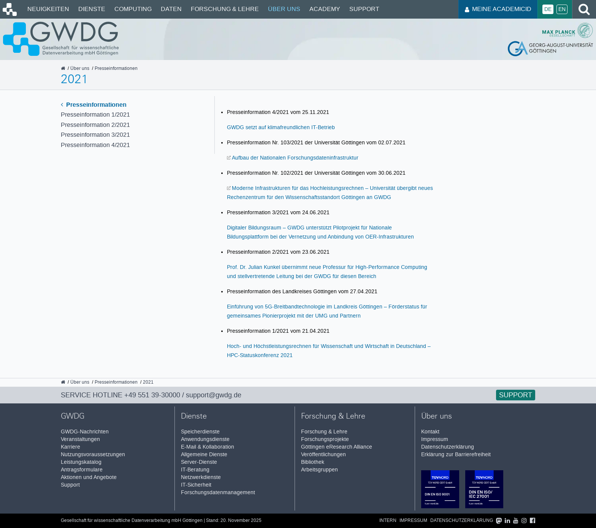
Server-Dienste (199, 462)
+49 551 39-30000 (152, 395)
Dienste (91, 9)
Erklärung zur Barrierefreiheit (456, 454)
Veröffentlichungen (323, 454)
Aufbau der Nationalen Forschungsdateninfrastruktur (295, 158)
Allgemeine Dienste (204, 454)
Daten (171, 9)
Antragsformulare (82, 470)
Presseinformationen (94, 104)
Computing (133, 9)
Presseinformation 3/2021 (95, 134)
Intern (387, 520)
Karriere (70, 447)
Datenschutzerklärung (447, 447)
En (562, 9)
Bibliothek (312, 462)
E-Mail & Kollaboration (207, 447)
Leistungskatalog (81, 462)
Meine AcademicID (498, 9)
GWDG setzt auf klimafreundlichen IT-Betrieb (281, 127)
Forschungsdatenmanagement (218, 492)
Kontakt (430, 432)
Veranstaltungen (80, 439)
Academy (324, 9)
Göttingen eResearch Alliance (336, 447)
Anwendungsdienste (205, 439)
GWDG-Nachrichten (85, 432)
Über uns (284, 9)
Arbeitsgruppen (319, 470)
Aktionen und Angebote (89, 477)
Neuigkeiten (48, 9)
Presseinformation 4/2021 (95, 145)
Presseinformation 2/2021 (95, 125)
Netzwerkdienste (201, 477)
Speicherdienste (200, 432)
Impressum (434, 439)
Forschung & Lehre (225, 9)
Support (364, 9)
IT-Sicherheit (196, 485)
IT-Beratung (195, 470)
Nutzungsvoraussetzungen (93, 454)
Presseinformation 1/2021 (95, 114)
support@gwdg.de (213, 395)
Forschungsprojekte (325, 439)
